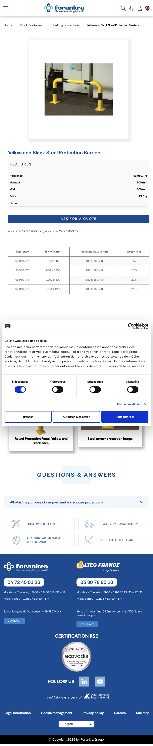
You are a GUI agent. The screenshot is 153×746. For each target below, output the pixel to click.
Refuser (28, 417)
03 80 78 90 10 (96, 584)
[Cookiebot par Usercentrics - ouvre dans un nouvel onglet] (131, 326)
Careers (120, 715)
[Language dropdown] (147, 8)
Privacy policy (93, 715)
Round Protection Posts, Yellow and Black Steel (42, 441)
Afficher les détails (128, 404)
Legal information (18, 715)
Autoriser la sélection (76, 417)
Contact (14, 622)
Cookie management (56, 715)
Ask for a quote (78, 218)
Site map (142, 715)
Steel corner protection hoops (111, 439)
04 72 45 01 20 (24, 584)
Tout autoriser (125, 417)
